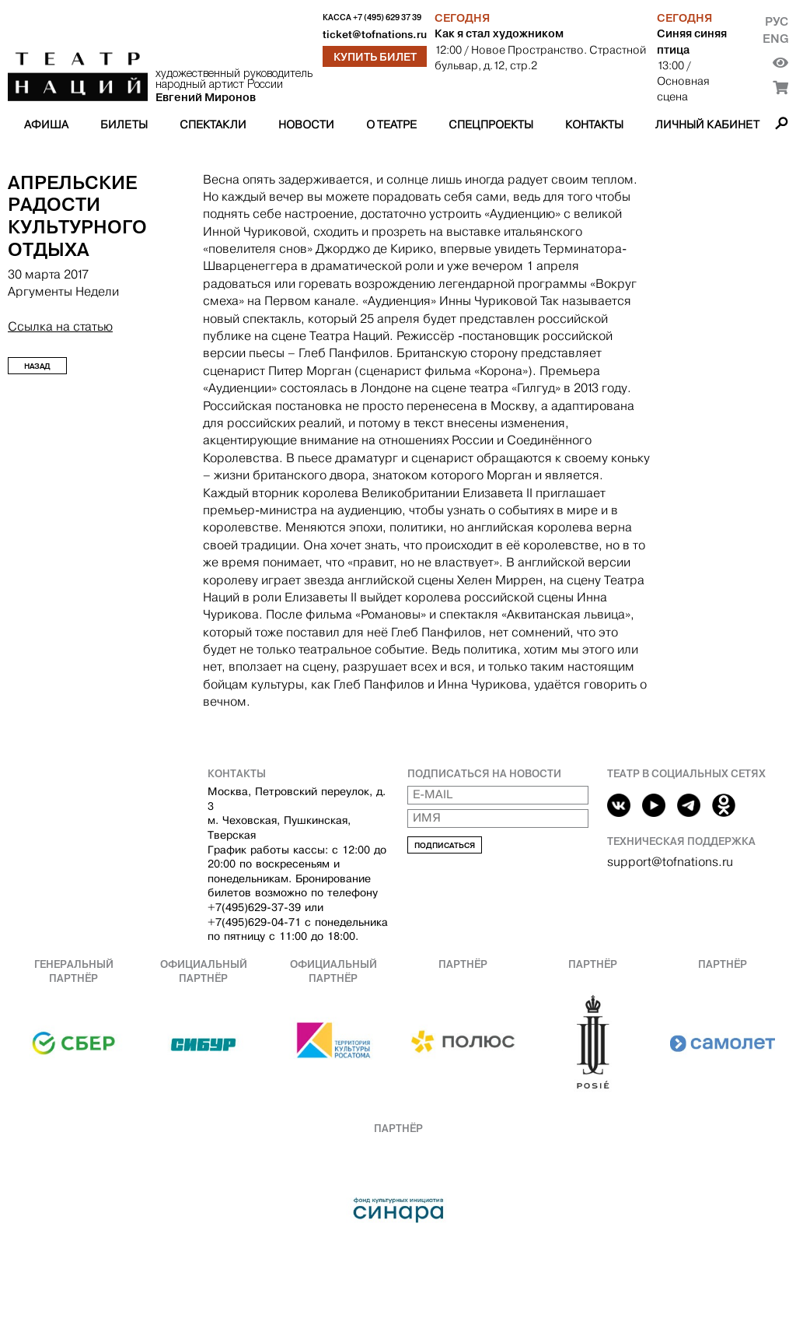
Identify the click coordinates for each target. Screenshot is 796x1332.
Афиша (46, 124)
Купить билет (375, 57)
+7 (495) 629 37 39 (387, 17)
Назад (37, 366)
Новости (306, 124)
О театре (391, 124)
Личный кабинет (707, 124)
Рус (776, 21)
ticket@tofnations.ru (375, 34)
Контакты (594, 124)
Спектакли (213, 124)
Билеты (124, 124)
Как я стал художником (499, 33)
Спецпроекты (491, 124)
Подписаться (444, 845)
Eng (775, 38)
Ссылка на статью (60, 326)
